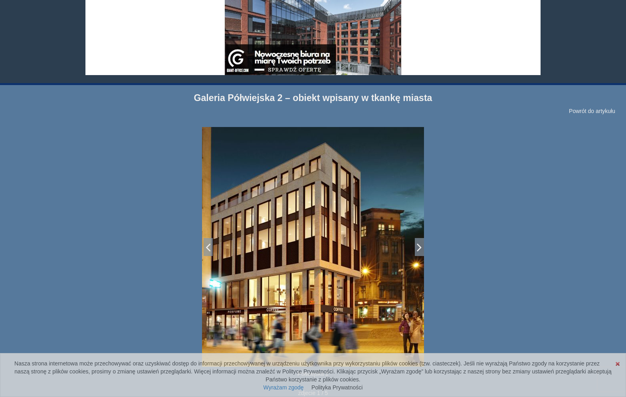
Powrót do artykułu (592, 111)
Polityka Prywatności (337, 387)
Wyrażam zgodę (283, 387)
